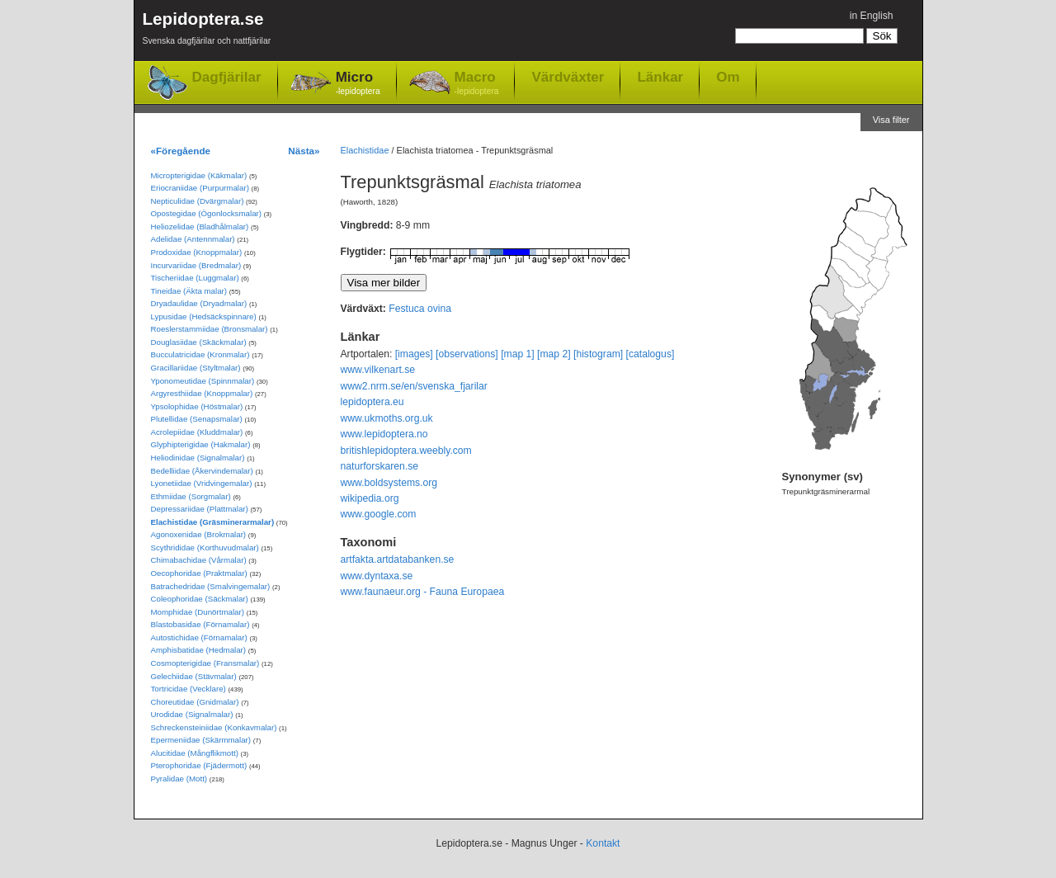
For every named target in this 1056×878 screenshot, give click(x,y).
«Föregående (181, 150)
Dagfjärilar (227, 77)
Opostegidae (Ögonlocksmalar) (206, 213)
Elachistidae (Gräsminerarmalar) (213, 521)
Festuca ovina (420, 308)
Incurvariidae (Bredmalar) (196, 265)
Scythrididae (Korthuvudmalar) (205, 547)
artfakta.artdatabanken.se (398, 559)
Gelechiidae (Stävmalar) (194, 676)
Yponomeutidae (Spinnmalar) (203, 380)
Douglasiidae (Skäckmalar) (199, 342)
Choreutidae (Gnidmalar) (195, 701)
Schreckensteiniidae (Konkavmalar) (214, 727)
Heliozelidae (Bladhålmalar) (200, 226)
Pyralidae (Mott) (179, 778)
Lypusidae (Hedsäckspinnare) (204, 316)
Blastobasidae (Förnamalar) (200, 624)
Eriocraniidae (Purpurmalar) (200, 187)
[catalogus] (650, 354)
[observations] (467, 354)
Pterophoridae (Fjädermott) (199, 765)
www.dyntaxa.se (377, 576)
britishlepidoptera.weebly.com (406, 450)
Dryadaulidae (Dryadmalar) (199, 303)
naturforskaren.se (380, 466)
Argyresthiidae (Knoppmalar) (202, 393)
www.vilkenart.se (378, 369)
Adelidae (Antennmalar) (193, 238)
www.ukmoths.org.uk (387, 418)
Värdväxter (567, 76)
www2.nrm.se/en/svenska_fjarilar (414, 386)
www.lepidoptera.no (384, 434)
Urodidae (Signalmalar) (192, 714)
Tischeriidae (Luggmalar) (195, 277)
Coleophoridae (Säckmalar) (199, 598)
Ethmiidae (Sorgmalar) (191, 496)
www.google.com (379, 514)
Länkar (660, 76)
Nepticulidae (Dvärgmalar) (197, 200)
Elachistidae (365, 150)
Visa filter (891, 120)
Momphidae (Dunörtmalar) (197, 611)
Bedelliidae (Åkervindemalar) (202, 470)
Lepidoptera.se (207, 31)
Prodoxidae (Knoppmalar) (197, 252)
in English (871, 15)
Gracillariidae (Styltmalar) (196, 367)
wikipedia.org (370, 498)
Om (727, 76)
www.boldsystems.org (389, 483)
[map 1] (518, 354)
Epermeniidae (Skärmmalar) (201, 739)
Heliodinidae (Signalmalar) (198, 457)
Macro (477, 83)
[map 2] (554, 354)
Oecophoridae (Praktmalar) (199, 573)
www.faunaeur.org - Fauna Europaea (423, 591)
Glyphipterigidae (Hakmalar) (201, 444)
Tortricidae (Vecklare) (188, 688)
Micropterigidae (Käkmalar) (199, 175)
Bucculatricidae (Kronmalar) (200, 354)
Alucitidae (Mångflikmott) (194, 753)
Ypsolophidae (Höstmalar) (197, 406)
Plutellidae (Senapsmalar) (197, 418)
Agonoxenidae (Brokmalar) (199, 534)
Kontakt (603, 843)
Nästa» (303, 150)
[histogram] (598, 354)
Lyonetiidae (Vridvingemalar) (201, 483)
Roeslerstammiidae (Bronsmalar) (209, 328)
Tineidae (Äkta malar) (189, 290)
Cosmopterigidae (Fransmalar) (205, 663)
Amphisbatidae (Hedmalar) (199, 649)
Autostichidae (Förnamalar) (199, 637)
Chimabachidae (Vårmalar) (199, 559)
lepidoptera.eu (372, 402)
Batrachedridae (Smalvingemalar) (211, 586)
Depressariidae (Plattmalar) (199, 508)
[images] (414, 354)
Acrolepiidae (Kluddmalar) (197, 432)
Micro (358, 83)
